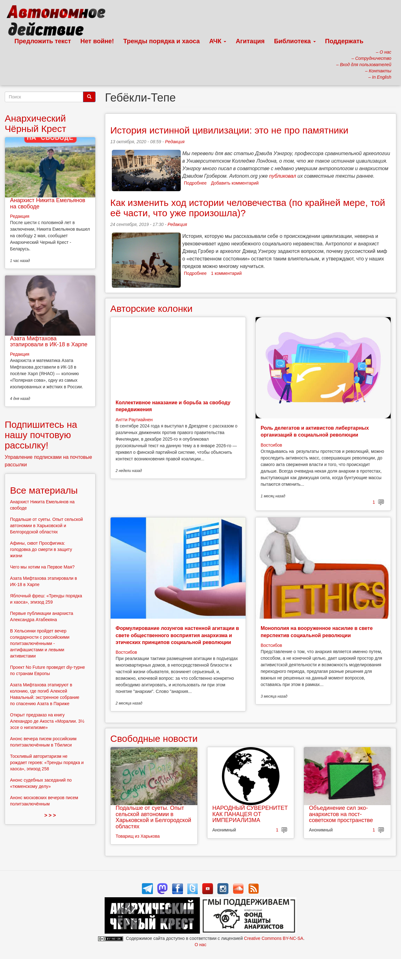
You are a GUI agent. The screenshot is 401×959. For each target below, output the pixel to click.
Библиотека (295, 41)
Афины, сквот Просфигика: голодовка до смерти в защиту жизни (41, 549)
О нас (200, 944)
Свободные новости (154, 738)
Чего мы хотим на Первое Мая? (42, 566)
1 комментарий (226, 273)
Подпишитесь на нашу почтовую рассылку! (41, 434)
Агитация (250, 41)
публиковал (282, 176)
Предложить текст (42, 41)
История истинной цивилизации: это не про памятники (229, 130)
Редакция (175, 141)
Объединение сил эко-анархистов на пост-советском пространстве (341, 814)
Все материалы (44, 490)
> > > (50, 815)
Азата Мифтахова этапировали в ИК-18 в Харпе (48, 341)
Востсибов (271, 445)
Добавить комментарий (235, 183)
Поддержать (344, 41)
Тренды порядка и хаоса (161, 41)
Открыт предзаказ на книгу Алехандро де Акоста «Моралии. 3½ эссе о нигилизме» (47, 721)
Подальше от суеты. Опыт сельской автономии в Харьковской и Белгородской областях (153, 817)
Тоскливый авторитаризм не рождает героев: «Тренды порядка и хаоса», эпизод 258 (47, 762)
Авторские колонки (151, 308)
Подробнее (195, 183)
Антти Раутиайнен (134, 419)
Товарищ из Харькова (138, 836)
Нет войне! (97, 41)
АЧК (218, 41)
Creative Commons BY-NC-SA (273, 938)
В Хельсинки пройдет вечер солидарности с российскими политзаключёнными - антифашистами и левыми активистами (40, 643)
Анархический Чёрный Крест (35, 123)
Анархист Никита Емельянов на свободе (47, 203)
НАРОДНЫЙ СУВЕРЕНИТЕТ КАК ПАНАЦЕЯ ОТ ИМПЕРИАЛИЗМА (250, 814)
